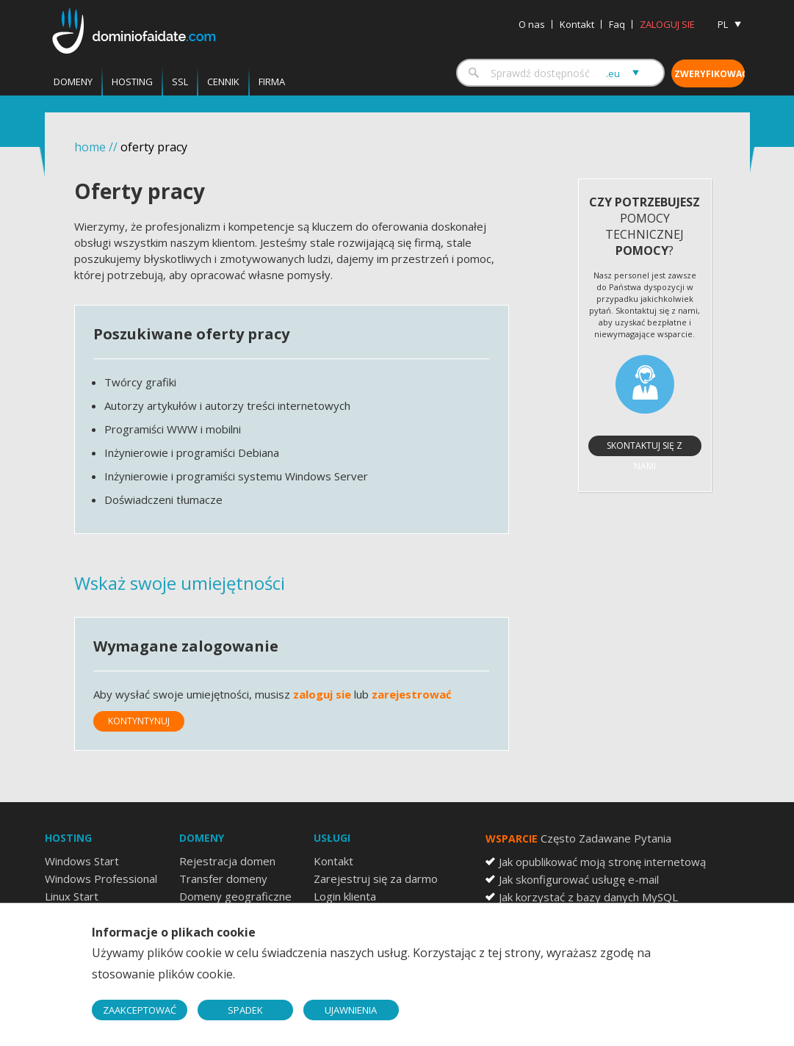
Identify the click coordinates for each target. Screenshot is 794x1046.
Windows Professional (101, 878)
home (90, 147)
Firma (272, 81)
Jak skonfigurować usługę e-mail (579, 879)
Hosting (132, 81)
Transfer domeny (223, 878)
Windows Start (82, 861)
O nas (532, 24)
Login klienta (345, 896)
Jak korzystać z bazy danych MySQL (588, 897)
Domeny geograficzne (235, 896)
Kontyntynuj (139, 721)
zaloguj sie (322, 694)
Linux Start (71, 896)
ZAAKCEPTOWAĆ (139, 1010)
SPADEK (245, 1010)
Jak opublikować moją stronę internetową (602, 861)
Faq (617, 24)
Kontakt (577, 24)
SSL (180, 81)
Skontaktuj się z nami (644, 447)
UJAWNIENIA (351, 1010)
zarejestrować (412, 694)
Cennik (223, 81)
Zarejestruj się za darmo (376, 878)
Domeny (73, 81)
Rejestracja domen (227, 861)
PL (723, 24)
